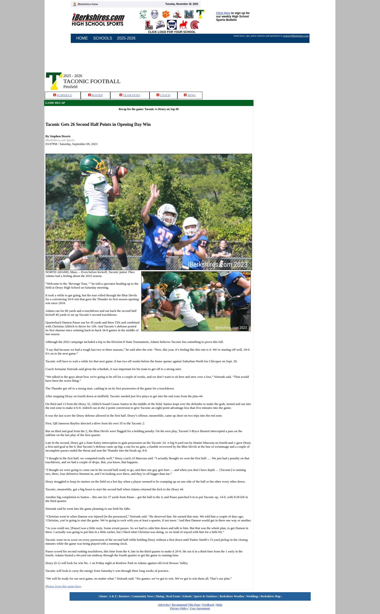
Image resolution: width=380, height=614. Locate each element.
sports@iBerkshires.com (296, 35)
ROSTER (97, 95)
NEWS (191, 95)
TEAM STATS (131, 95)
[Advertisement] (294, 77)
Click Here (223, 13)
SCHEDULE (64, 95)
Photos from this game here (63, 586)
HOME (82, 38)
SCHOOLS (102, 38)
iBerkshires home (88, 4)
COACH (165, 95)
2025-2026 (126, 38)
